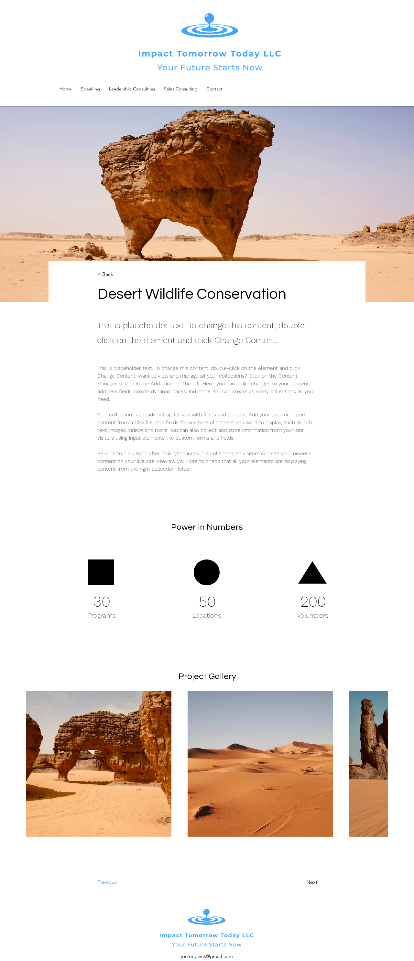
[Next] (295, 882)
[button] (118, 274)
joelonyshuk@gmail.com (207, 956)
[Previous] (123, 882)
